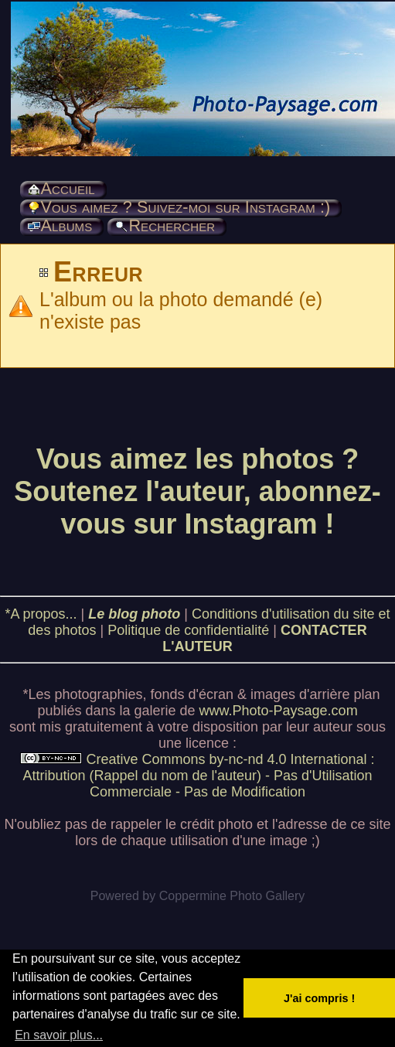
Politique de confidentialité (188, 630)
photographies (98, 694)
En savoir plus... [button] (59, 1035)
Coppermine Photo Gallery (232, 895)
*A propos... (41, 614)
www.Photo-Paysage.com (278, 710)
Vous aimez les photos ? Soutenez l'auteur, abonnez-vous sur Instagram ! (197, 491)
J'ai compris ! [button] (319, 998)
